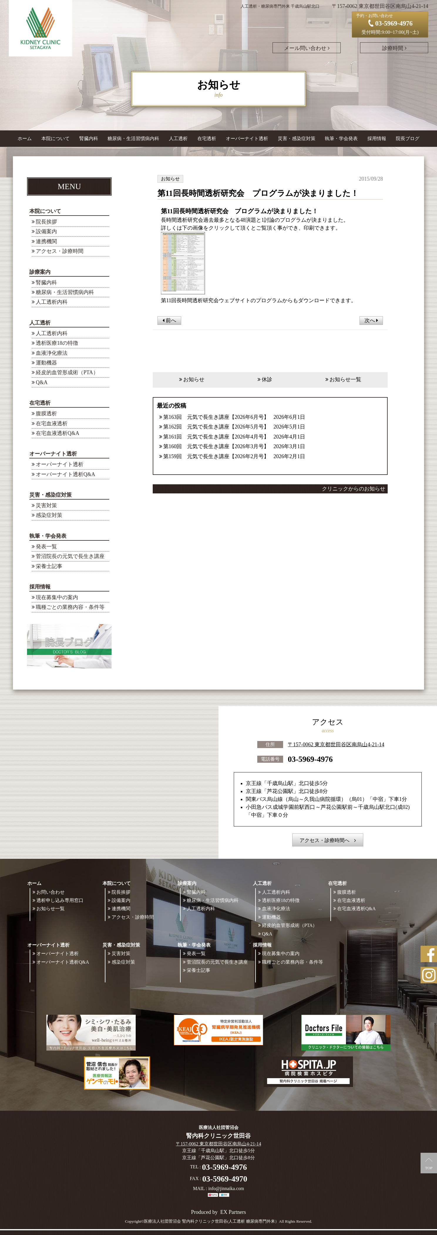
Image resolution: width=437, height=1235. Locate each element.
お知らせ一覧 (345, 379)
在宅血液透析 (52, 423)
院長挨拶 (46, 222)
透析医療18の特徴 (57, 343)
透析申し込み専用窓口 (59, 900)
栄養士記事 (49, 566)
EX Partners (233, 1212)
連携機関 (46, 241)
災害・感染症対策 (50, 495)
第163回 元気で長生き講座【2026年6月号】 (216, 417)
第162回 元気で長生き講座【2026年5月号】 (216, 427)
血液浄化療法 (52, 353)
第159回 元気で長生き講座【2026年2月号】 (216, 456)
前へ (169, 320)
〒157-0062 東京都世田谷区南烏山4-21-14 (336, 744)
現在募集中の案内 (57, 597)
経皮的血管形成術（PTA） (67, 372)
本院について (45, 211)
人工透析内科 (52, 302)
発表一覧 (46, 547)
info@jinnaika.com (226, 1188)
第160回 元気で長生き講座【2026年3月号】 (216, 446)
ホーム (25, 138)
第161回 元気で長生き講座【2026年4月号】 (216, 437)
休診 (267, 379)
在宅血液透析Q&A (57, 433)
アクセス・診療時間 (59, 251)
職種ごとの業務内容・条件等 (70, 607)
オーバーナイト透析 (53, 454)
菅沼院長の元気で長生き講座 (70, 556)
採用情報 (40, 587)
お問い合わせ (50, 892)
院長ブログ (407, 138)
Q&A (42, 382)
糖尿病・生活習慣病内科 (133, 138)
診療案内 (40, 272)
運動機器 (46, 363)
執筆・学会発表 (47, 536)
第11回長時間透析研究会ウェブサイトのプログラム (221, 300)
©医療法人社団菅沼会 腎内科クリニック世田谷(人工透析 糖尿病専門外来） (210, 1221)
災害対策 (46, 505)
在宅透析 (40, 403)
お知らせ (193, 379)
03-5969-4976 (310, 759)
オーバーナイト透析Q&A (65, 474)
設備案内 (46, 231)
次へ (371, 320)
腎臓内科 (88, 138)
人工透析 (40, 323)
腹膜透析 (46, 413)
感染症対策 (49, 515)
